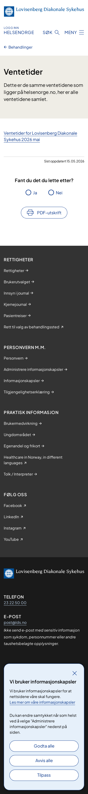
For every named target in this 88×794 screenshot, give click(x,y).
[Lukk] (74, 673)
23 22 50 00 (15, 602)
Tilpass (44, 775)
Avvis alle (44, 760)
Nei (59, 192)
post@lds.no (15, 622)
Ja (35, 192)
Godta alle (44, 745)
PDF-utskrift (49, 212)
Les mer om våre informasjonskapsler (42, 702)
